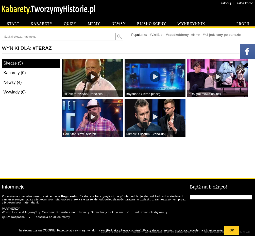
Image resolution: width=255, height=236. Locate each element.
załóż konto (245, 3)
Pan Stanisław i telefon (79, 134)
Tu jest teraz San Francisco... (84, 94)
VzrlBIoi (157, 35)
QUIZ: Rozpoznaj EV (16, 216)
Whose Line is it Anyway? (19, 212)
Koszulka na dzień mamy (53, 216)
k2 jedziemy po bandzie (223, 35)
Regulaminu (70, 196)
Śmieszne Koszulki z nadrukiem (64, 212)
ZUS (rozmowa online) (205, 94)
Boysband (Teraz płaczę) (144, 94)
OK (231, 230)
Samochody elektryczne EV (110, 212)
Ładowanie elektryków (149, 212)
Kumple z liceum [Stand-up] (145, 134)
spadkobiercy (178, 35)
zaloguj (226, 3)
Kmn (196, 35)
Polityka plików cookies (123, 230)
